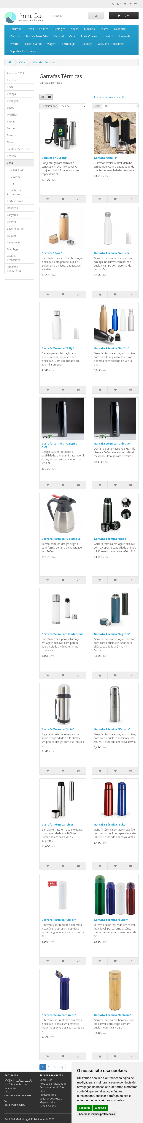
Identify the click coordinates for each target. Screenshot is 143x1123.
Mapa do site (47, 1102)
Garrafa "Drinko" (105, 158)
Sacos (74, 29)
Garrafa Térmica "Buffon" (112, 348)
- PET (11, 183)
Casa (72, 36)
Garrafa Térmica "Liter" (58, 824)
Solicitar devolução (50, 1098)
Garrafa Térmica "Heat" (110, 539)
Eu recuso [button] (100, 1107)
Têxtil (30, 29)
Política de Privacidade (52, 1083)
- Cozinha (13, 176)
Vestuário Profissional (111, 43)
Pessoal (59, 36)
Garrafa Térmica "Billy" (58, 348)
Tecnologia (68, 43)
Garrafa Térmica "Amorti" (112, 253)
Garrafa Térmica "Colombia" (61, 539)
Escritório (16, 29)
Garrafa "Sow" (52, 253)
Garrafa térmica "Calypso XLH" (59, 445)
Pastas (104, 29)
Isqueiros (108, 36)
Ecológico (60, 29)
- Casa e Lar (15, 169)
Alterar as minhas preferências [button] (97, 1114)
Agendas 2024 (15, 73)
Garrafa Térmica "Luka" (110, 824)
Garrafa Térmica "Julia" (58, 729)
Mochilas (89, 29)
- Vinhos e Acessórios (14, 192)
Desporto (120, 29)
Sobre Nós (45, 1080)
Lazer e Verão (33, 43)
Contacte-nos (47, 1095)
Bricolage (86, 43)
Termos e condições (51, 1087)
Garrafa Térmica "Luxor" (59, 920)
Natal (10, 142)
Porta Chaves (89, 36)
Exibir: (97, 106)
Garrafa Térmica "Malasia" (112, 1015)
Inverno (14, 43)
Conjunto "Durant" (55, 158)
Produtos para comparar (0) (109, 97)
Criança (43, 29)
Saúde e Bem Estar (37, 36)
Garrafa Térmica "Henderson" (62, 634)
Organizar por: (49, 106)
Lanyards (124, 36)
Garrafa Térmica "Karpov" (112, 729)
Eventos (15, 36)
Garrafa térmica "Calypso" (112, 443)
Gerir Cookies (47, 1106)
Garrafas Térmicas (44, 62)
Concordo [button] (84, 1107)
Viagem (51, 43)
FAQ (42, 1091)
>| (61, 1067)
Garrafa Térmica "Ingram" (112, 634)
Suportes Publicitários (23, 51)
